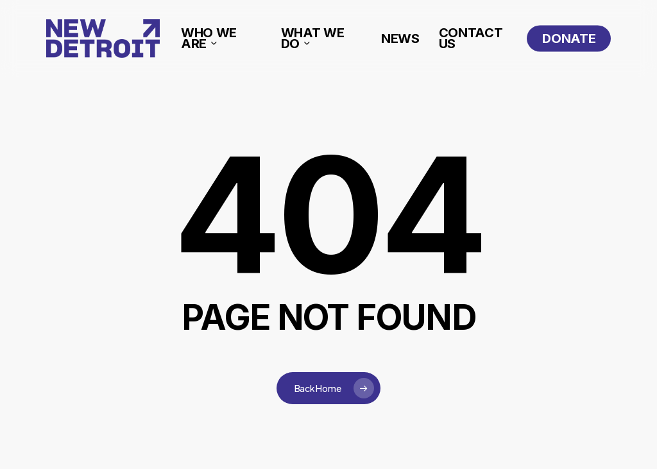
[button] (633, 6)
